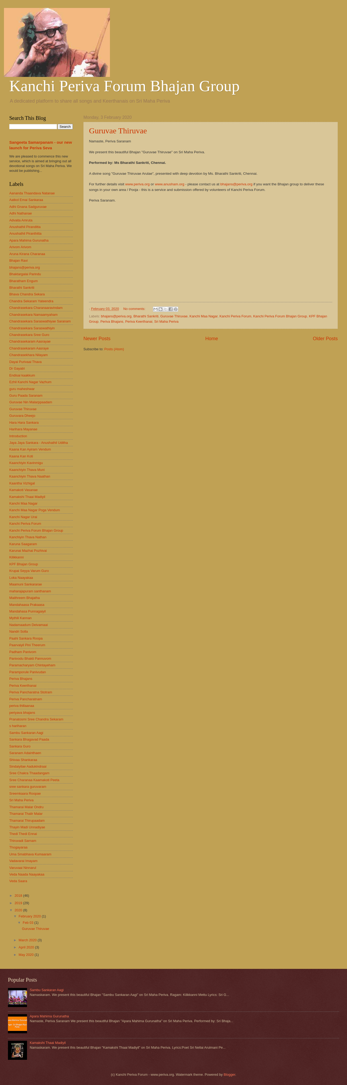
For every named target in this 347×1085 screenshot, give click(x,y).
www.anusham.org (169, 184)
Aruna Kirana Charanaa (27, 254)
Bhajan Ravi (18, 260)
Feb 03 (28, 923)
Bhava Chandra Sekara (27, 294)
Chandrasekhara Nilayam (28, 355)
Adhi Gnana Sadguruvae (28, 207)
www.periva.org (137, 184)
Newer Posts (96, 338)
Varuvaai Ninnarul (22, 868)
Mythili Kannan (20, 618)
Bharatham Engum (23, 281)
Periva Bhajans (111, 321)
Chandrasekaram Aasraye (29, 348)
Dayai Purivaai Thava (25, 362)
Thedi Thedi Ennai (23, 834)
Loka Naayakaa (21, 578)
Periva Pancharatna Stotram (30, 692)
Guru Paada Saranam (25, 395)
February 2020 (30, 916)
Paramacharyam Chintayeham (32, 665)
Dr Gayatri (17, 368)
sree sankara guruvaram (27, 787)
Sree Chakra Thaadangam (29, 773)
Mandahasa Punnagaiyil (27, 611)
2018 (19, 896)
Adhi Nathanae (20, 213)
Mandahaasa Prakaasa (26, 605)
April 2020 (27, 947)
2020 (19, 910)
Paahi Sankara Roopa (26, 638)
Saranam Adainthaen (25, 753)
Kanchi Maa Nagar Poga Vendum (34, 510)
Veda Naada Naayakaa (26, 874)
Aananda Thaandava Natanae (32, 193)
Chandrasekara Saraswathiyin (32, 328)
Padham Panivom (22, 652)
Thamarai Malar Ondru (26, 807)
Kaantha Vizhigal (22, 483)
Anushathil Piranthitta (25, 233)
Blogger (229, 1075)
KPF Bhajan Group (23, 564)
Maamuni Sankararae (25, 584)
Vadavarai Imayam (23, 861)
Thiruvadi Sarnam (22, 841)
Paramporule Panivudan (27, 672)
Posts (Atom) (114, 349)
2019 (19, 903)
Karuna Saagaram (23, 544)
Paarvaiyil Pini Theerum (27, 645)
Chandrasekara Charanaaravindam (36, 308)
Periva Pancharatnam (25, 699)
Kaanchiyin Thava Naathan (29, 476)
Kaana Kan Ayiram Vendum (30, 449)
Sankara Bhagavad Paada (29, 739)
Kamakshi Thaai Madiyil (27, 497)
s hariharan (17, 726)
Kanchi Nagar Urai (23, 517)
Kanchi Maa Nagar (203, 316)
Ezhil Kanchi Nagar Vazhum (30, 382)
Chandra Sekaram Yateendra (31, 301)
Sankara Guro (19, 746)
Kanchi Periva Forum (235, 316)
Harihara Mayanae (23, 429)
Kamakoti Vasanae (23, 490)
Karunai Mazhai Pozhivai (28, 551)
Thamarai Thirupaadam (27, 820)
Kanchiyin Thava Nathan (27, 537)
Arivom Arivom (20, 247)
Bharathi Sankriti (146, 316)
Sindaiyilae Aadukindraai (27, 766)
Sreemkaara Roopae (25, 793)
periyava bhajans (22, 713)
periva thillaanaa (21, 706)
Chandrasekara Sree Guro (29, 335)
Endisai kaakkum (22, 375)
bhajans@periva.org (236, 184)
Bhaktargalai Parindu (25, 274)
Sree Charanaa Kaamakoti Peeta (34, 780)
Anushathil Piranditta (25, 227)
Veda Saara (18, 881)
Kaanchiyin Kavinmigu (26, 463)
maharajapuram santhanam (30, 591)
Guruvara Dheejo (22, 416)
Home (211, 338)
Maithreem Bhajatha (24, 598)
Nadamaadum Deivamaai (28, 625)
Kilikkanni (16, 557)
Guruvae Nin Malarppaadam (30, 402)
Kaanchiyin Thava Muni (27, 470)
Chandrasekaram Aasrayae (30, 341)
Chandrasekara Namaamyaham (33, 315)
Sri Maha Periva (166, 321)
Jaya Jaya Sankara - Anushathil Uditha (38, 443)
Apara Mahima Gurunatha (28, 240)
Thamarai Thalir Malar (26, 814)
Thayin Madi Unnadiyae (27, 827)
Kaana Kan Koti (21, 456)
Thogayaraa (18, 847)
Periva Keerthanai (138, 321)
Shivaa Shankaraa (23, 760)
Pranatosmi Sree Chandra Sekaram (36, 719)
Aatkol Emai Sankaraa (26, 200)
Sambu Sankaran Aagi (26, 733)
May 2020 (26, 955)
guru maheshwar (22, 389)
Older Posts (325, 338)
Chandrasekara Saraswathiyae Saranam (40, 321)
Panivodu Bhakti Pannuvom (30, 658)
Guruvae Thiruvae (118, 130)
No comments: (134, 309)
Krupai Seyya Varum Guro (29, 571)
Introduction (18, 436)
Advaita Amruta (20, 220)
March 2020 (28, 940)
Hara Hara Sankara (24, 423)
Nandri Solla (18, 631)
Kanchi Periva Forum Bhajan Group (124, 86)
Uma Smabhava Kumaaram (30, 854)
